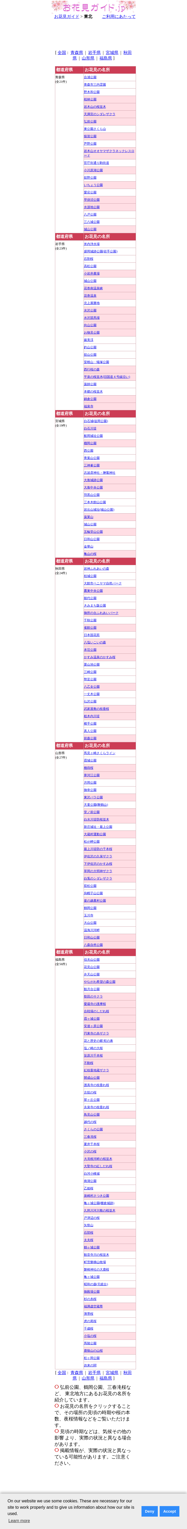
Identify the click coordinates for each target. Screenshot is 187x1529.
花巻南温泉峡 (93, 288)
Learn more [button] (19, 1520)
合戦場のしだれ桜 (96, 1011)
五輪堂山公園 (93, 532)
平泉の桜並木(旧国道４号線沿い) (107, 377)
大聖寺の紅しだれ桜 (98, 1166)
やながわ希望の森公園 (99, 982)
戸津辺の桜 (92, 1218)
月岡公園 (90, 782)
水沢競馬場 (92, 318)
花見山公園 (92, 967)
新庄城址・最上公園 (98, 827)
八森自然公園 (93, 945)
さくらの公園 (93, 1129)
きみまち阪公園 (95, 605)
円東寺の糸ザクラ (96, 1033)
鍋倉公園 (90, 399)
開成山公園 (92, 1077)
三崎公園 (90, 672)
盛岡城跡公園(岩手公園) (101, 251)
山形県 (88, 58)
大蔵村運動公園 (95, 834)
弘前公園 (90, 121)
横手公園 (90, 723)
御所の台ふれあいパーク (101, 613)
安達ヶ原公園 (93, 1026)
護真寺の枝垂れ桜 (96, 1085)
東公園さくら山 (95, 129)
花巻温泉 (90, 295)
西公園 (88, 450)
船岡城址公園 (93, 436)
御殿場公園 (92, 1291)
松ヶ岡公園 (92, 1358)
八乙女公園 (92, 686)
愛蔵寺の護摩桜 (95, 1004)
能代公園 (90, 598)
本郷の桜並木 (93, 391)
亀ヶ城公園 (92, 1277)
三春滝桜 (90, 1137)
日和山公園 (92, 539)
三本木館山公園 (95, 502)
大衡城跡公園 (93, 480)
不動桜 (88, 1063)
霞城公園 (90, 760)
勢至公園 (90, 679)
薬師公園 (90, 384)
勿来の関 (90, 1365)
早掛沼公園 (92, 200)
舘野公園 (90, 177)
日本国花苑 (92, 635)
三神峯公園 (92, 465)
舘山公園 (90, 354)
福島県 (105, 58)
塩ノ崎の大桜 (93, 1048)
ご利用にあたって (119, 16)
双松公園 (90, 886)
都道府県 (64, 69)
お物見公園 (92, 332)
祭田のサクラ (93, 996)
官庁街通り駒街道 (96, 163)
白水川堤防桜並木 (96, 819)
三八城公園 (92, 222)
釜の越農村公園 (95, 900)
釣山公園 (90, 347)
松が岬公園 (92, 841)
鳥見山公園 (92, 1114)
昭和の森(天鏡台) (96, 1284)
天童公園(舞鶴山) (96, 805)
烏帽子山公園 (93, 893)
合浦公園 (90, 77)
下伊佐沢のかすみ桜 (98, 864)
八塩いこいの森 (95, 642)
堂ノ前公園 (92, 812)
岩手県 (94, 52)
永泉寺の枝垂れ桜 (96, 1107)
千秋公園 (90, 620)
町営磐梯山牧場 (95, 1262)
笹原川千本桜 (93, 1055)
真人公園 (90, 731)
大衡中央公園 (93, 487)
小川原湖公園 (93, 170)
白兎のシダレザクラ (98, 878)
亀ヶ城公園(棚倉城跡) (99, 1203)
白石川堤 (90, 428)
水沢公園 (90, 310)
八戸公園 (90, 214)
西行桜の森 (92, 369)
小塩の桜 (90, 1336)
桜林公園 (90, 99)
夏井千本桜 (92, 1144)
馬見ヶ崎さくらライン (99, 753)
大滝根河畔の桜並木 (98, 1159)
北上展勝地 (92, 303)
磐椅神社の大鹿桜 (96, 1269)
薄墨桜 (88, 1314)
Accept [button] (169, 1511)
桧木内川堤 (92, 716)
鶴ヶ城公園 (92, 1247)
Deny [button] (149, 1511)
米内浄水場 (92, 244)
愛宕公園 (90, 192)
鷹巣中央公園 (93, 591)
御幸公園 (90, 790)
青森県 (76, 52)
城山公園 (90, 229)
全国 (62, 52)
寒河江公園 (92, 775)
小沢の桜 (90, 1151)
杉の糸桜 (90, 1299)
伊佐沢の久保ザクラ (98, 856)
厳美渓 (88, 340)
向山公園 (90, 325)
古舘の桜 (90, 1092)
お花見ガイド (66, 16)
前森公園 (90, 738)
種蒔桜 (88, 768)
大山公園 (90, 923)
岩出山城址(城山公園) (99, 509)
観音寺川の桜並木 (96, 1255)
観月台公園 (92, 989)
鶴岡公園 (90, 908)
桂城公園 (90, 576)
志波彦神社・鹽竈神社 (99, 473)
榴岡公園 (90, 443)
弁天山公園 (92, 974)
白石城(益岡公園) (96, 421)
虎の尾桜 (90, 1321)
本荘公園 (90, 650)
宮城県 (112, 52)
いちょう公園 (93, 185)
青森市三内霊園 (95, 84)
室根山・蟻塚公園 (96, 362)
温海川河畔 (92, 930)
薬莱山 (88, 517)
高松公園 (90, 266)
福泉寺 (88, 406)
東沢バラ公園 (93, 797)
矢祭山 (88, 1225)
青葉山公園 (92, 458)
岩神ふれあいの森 (96, 568)
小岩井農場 (92, 273)
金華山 (88, 546)
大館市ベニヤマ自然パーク (103, 583)
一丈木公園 (92, 694)
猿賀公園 (90, 136)
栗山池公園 (92, 664)
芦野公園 (90, 143)
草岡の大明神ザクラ (98, 871)
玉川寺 (88, 915)
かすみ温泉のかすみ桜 (99, 657)
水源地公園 (92, 207)
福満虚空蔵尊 (93, 1306)
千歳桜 (88, 1328)
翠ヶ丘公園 (92, 1100)
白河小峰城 (92, 1173)
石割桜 (88, 259)
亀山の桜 (90, 554)
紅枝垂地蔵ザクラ (96, 1070)
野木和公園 (92, 92)
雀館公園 (90, 627)
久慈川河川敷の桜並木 (99, 1210)
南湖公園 (90, 1181)
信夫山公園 (92, 959)
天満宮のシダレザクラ (99, 114)
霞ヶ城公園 (92, 1018)
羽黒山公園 (92, 495)
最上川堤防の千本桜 (98, 849)
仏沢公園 (90, 701)
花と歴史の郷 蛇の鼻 (98, 1041)
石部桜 (88, 1232)
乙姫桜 (88, 1188)
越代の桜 (90, 1122)
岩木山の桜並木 (95, 107)
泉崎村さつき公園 (96, 1196)
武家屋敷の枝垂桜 (96, 709)
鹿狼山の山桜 (93, 1350)
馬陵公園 (90, 1343)
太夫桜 (88, 1240)
